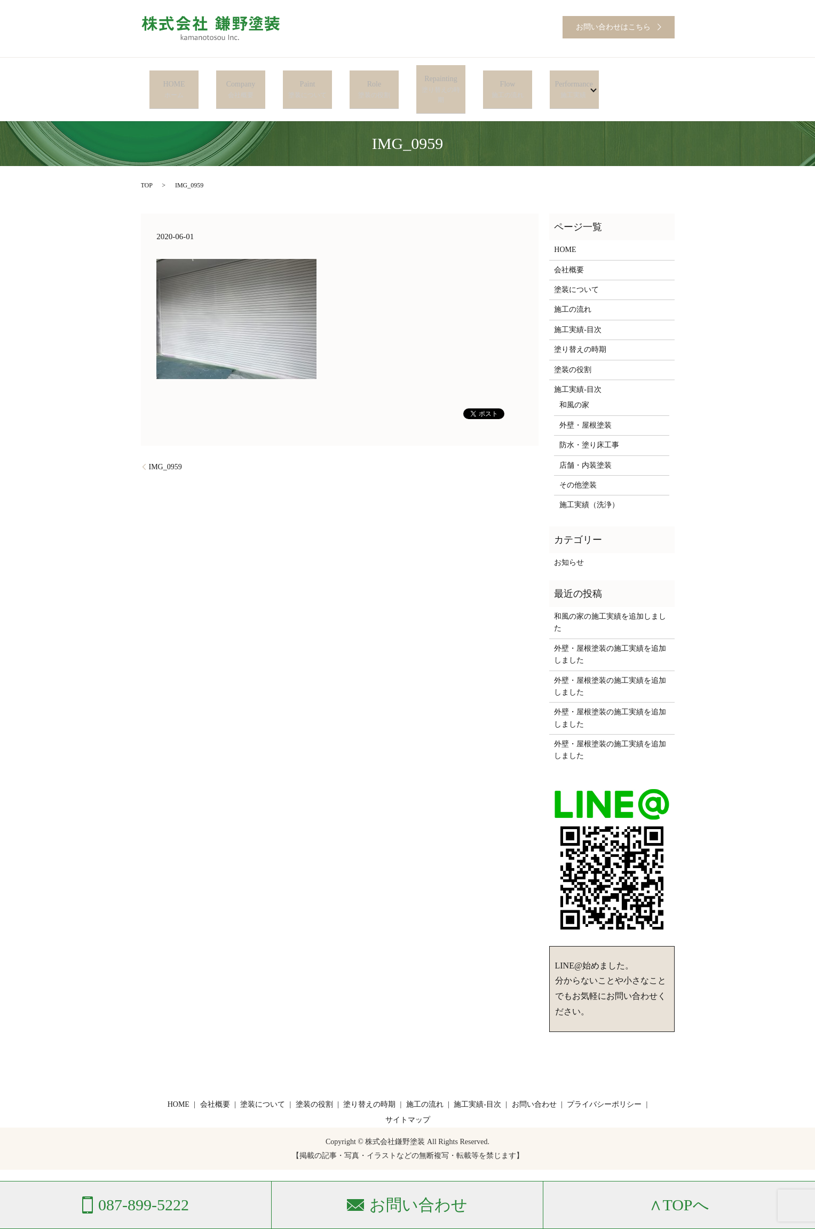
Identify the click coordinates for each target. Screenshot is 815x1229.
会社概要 (569, 247)
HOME (173, 78)
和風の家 (574, 383)
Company (240, 78)
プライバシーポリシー (604, 1082)
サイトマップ (407, 1098)
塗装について (576, 268)
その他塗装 (578, 463)
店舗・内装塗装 (585, 443)
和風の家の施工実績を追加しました (610, 600)
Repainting (440, 78)
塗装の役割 (572, 347)
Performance (570, 78)
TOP (147, 163)
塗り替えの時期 (580, 328)
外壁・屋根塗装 (585, 403)
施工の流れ (572, 287)
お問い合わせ (534, 1082)
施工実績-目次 (578, 307)
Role (374, 78)
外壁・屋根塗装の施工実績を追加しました (610, 632)
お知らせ (569, 541)
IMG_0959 (165, 444)
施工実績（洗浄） (589, 483)
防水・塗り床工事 (589, 423)
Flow (507, 78)
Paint (307, 78)
